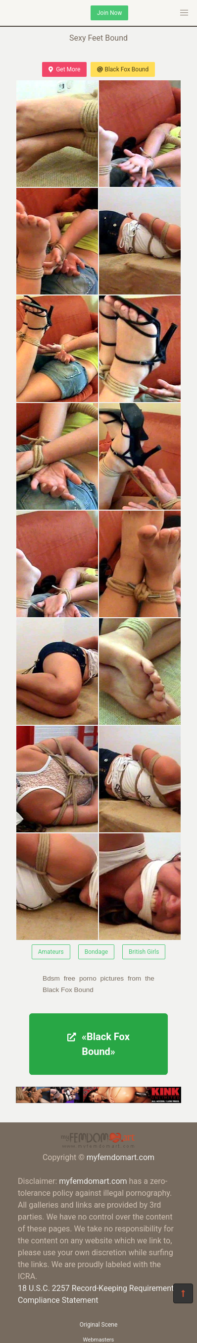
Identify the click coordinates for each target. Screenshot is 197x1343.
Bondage (96, 951)
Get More (64, 69)
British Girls (144, 951)
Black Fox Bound (122, 69)
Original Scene (99, 1324)
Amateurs (51, 951)
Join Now (109, 12)
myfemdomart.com (120, 1157)
